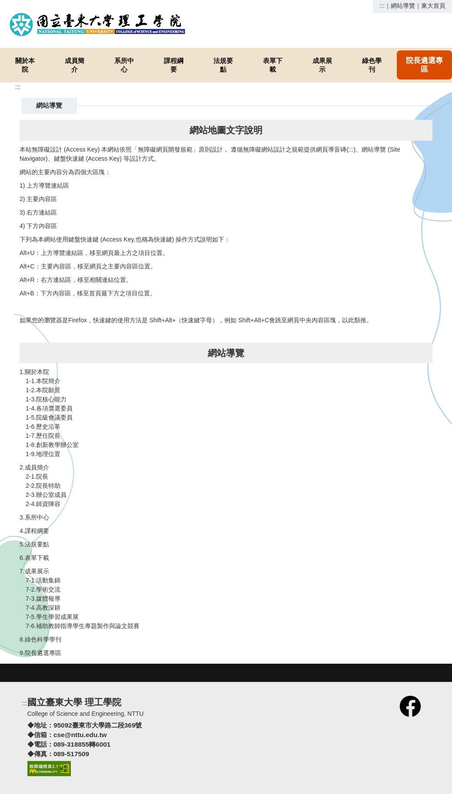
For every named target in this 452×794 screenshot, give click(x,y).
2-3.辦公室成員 (46, 494)
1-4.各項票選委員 (49, 408)
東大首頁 (433, 5)
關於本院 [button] (25, 65)
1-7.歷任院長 (43, 435)
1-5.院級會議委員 (49, 417)
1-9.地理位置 (43, 453)
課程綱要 (173, 65)
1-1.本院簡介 (43, 380)
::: (382, 5)
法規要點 (223, 65)
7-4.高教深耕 (43, 607)
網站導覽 (403, 5)
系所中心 (124, 65)
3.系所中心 (34, 517)
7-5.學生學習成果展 (52, 616)
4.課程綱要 (34, 530)
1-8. (31, 444)
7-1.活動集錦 (43, 580)
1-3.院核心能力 (46, 399)
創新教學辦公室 (57, 444)
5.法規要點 (34, 544)
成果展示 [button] (322, 65)
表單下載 (272, 65)
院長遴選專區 (424, 64)
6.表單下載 (34, 557)
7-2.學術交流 (43, 589)
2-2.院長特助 (43, 485)
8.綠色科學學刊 (40, 639)
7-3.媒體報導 (43, 598)
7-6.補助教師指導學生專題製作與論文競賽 (83, 625)
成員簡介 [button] (74, 65)
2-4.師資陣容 (43, 503)
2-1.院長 (37, 476)
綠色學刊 (372, 65)
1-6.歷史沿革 (43, 426)
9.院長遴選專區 (40, 652)
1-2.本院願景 (43, 390)
